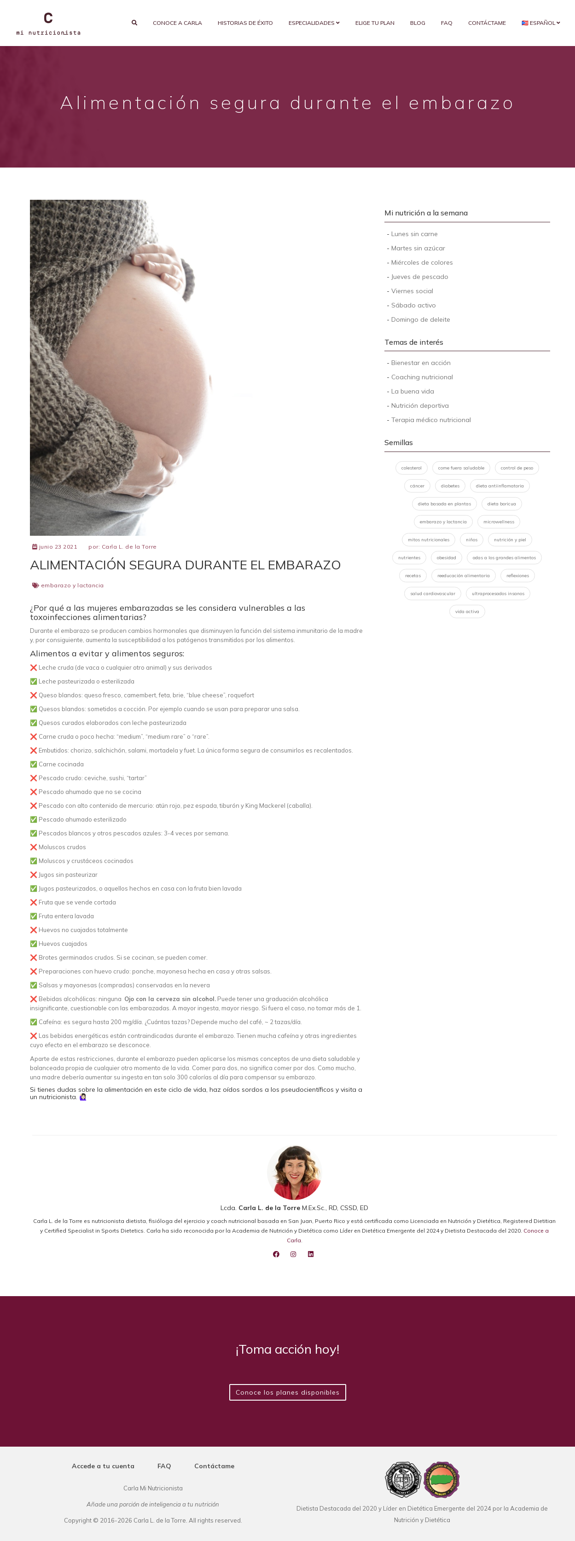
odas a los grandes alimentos (504, 558)
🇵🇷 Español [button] (541, 22)
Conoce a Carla (177, 22)
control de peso (517, 468)
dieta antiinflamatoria (500, 486)
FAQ (447, 22)
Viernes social (412, 291)
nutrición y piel (510, 540)
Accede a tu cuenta (103, 1466)
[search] (134, 23)
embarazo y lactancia (72, 585)
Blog (417, 22)
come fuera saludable (461, 468)
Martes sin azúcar (418, 248)
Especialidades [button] (314, 22)
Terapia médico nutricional (431, 420)
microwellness (498, 522)
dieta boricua (502, 504)
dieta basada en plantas (444, 504)
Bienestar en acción (421, 363)
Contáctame (487, 22)
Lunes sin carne (414, 234)
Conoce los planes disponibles (288, 1392)
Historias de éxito (245, 22)
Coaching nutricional (422, 377)
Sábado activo (413, 305)
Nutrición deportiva (420, 405)
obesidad (446, 558)
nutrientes (409, 558)
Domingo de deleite (420, 319)
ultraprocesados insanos (498, 594)
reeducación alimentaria (463, 576)
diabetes (450, 486)
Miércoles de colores (422, 262)
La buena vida (412, 391)
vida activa (467, 611)
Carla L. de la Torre (129, 546)
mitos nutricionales (428, 540)
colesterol (411, 468)
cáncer (417, 486)
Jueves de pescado (419, 276)
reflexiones (517, 576)
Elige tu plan (375, 22)
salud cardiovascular (432, 594)
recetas (413, 576)
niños (471, 540)
